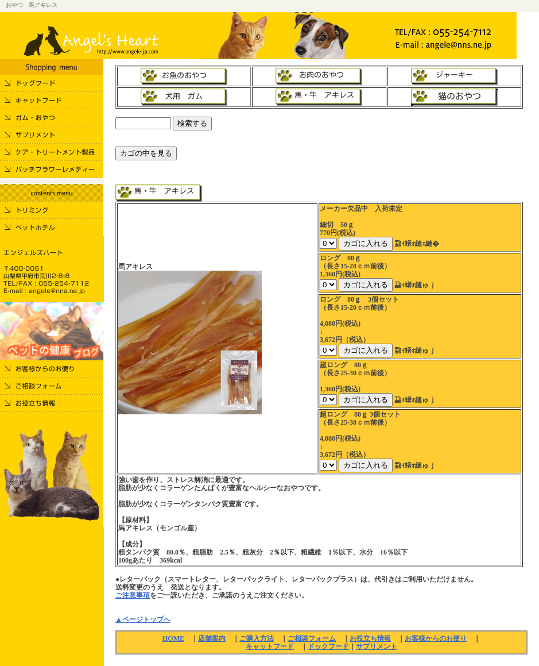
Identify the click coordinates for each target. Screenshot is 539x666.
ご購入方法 (256, 638)
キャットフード (270, 646)
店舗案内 (212, 638)
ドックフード (328, 646)
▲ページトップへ (142, 619)
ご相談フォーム (312, 638)
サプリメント (376, 646)
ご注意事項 (132, 595)
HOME (173, 638)
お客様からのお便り (436, 638)
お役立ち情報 (370, 638)
